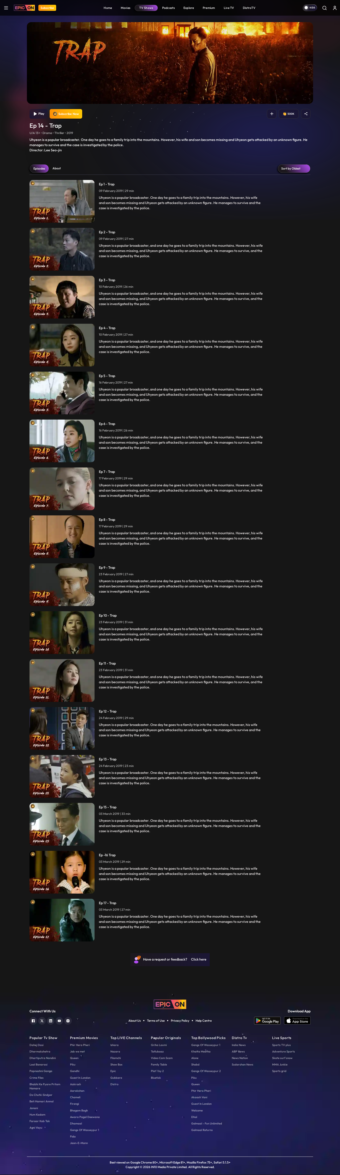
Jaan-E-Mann (79, 1143)
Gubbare (116, 1078)
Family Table (159, 1065)
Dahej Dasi (36, 1045)
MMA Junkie (280, 1065)
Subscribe (47, 8)
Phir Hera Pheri (80, 1045)
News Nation (240, 1058)
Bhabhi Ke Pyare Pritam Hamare (44, 1086)
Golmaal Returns (202, 1130)
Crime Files (36, 1078)
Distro (114, 1084)
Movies (126, 8)
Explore (188, 8)
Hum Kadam (37, 1115)
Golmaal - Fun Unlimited (206, 1124)
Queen (74, 1058)
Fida (73, 1137)
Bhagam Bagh (79, 1111)
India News (239, 1045)
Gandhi (74, 1071)
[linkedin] (50, 1021)
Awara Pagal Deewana (85, 1117)
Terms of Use (156, 1021)
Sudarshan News (242, 1065)
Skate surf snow (282, 1058)
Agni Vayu (35, 1128)
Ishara (114, 1045)
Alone (194, 1058)
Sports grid (279, 1071)
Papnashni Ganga (40, 1071)
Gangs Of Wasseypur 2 (206, 1071)
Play (39, 114)
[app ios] (297, 1021)
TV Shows (146, 8)
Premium (209, 8)
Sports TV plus (281, 1045)
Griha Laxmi (159, 1045)
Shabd (195, 1065)
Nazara (115, 1052)
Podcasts (168, 8)
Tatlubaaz (157, 1052)
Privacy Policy (180, 1021)
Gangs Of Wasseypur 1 (84, 1130)
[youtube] (59, 1021)
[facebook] (33, 1021)
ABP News (238, 1052)
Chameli (75, 1097)
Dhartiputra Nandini (42, 1058)
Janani (33, 1108)
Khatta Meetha (201, 1052)
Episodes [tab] (39, 169)
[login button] (334, 8)
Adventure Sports (283, 1052)
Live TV (229, 8)
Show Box (116, 1065)
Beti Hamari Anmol (41, 1101)
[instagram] (68, 1021)
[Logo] (24, 8)
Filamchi (115, 1058)
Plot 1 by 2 (157, 1071)
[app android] (269, 1021)
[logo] (170, 1004)
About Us (134, 1021)
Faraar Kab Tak (39, 1121)
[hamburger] (6, 8)
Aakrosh (75, 1084)
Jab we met (77, 1052)
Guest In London (80, 1078)
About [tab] (56, 169)
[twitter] (42, 1021)
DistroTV (249, 8)
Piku (72, 1065)
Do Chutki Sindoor (40, 1095)
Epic (113, 1071)
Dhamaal (76, 1124)
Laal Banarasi (38, 1065)
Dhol (194, 1117)
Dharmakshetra (39, 1052)
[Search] (324, 8)
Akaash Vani (199, 1097)
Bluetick (156, 1078)
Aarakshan (77, 1091)
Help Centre (204, 1021)
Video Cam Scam (162, 1058)
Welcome (197, 1111)
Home (108, 8)
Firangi (74, 1104)
